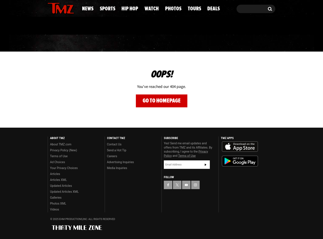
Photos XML (58, 203)
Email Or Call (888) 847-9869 (96, 26)
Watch (159, 43)
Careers (112, 156)
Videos (54, 209)
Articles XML (58, 180)
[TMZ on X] (57, 8)
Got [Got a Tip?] (61, 26)
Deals (258, 43)
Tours (227, 43)
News (58, 43)
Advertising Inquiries (120, 162)
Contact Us (114, 144)
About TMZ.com (60, 144)
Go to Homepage (162, 100)
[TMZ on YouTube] (186, 185)
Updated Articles (61, 185)
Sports (89, 43)
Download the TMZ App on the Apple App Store (240, 146)
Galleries (55, 197)
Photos (193, 43)
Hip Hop (125, 43)
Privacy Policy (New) (63, 150)
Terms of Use (59, 156)
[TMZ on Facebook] (51, 8)
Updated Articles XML (64, 191)
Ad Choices (57, 162)
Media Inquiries (117, 168)
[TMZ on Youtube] (64, 8)
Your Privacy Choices (64, 168)
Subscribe (205, 164)
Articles (55, 174)
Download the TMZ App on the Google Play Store (240, 161)
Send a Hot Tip (116, 150)
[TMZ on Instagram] (73, 7)
